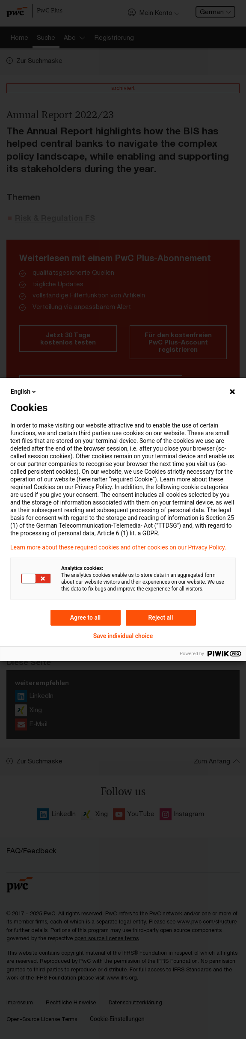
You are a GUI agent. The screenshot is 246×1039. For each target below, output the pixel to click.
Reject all (160, 617)
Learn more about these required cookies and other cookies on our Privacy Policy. (118, 547)
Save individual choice (123, 635)
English (24, 391)
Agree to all (85, 617)
